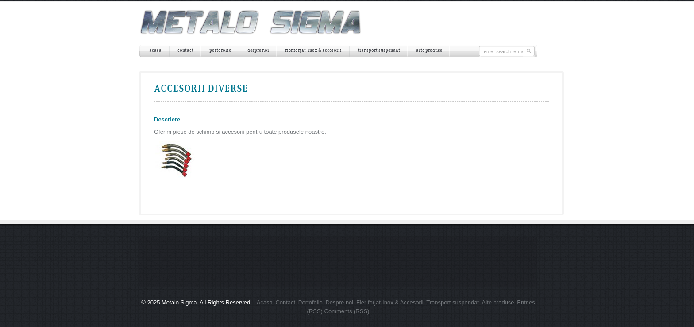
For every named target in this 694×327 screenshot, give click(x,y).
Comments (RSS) (347, 311)
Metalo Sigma (179, 302)
